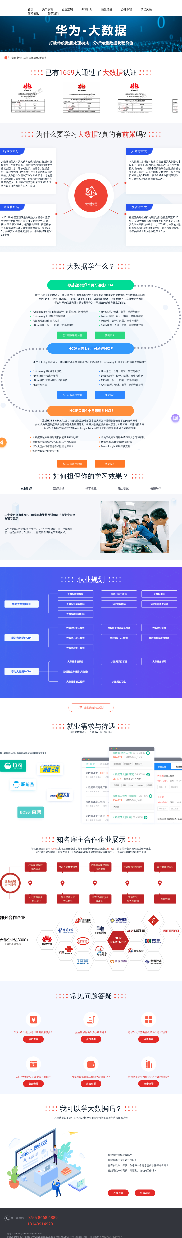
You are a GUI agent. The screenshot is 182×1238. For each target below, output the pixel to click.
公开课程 (126, 9)
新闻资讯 (33, 13)
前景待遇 (106, 9)
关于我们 (53, 13)
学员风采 (146, 9)
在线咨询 (118, 1193)
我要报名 (110, 335)
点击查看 (33, 1039)
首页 (30, 9)
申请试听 (145, 1193)
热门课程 (47, 9)
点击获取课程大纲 (72, 335)
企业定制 (67, 9)
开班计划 (87, 9)
